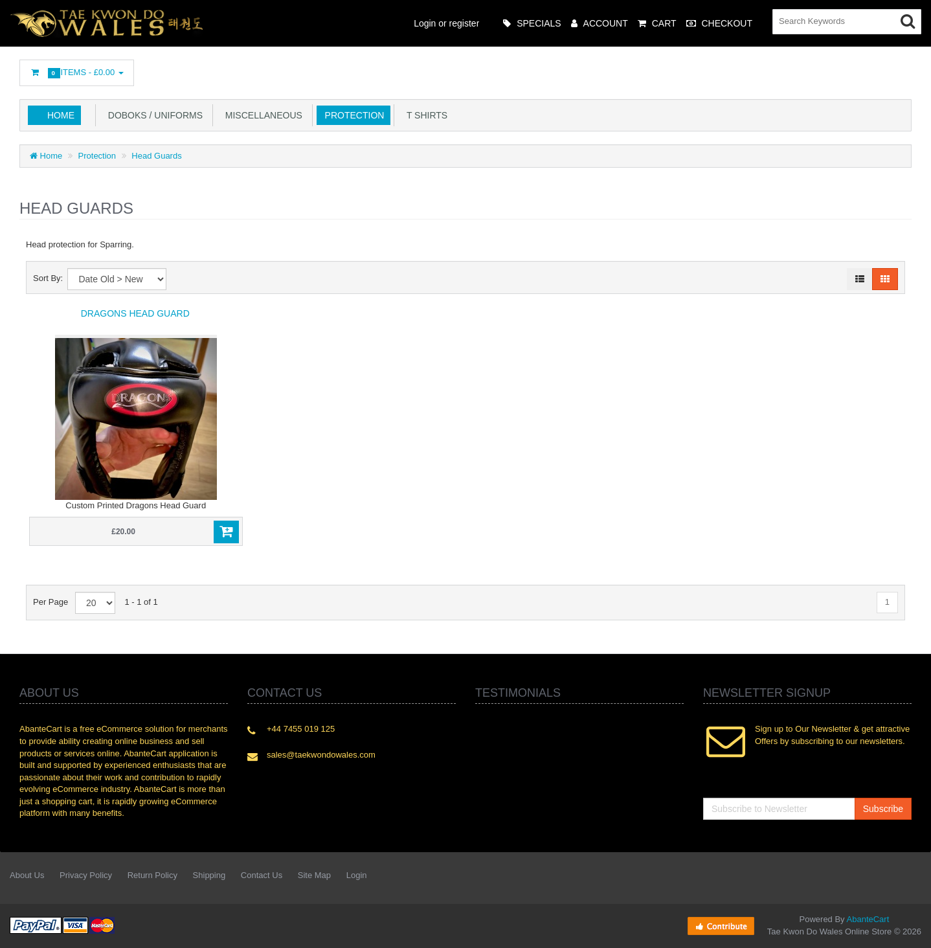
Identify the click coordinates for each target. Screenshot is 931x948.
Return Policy (152, 875)
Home (60, 115)
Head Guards (156, 156)
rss (815, 69)
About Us (27, 875)
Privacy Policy (86, 875)
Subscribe (883, 809)
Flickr (902, 69)
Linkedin (787, 69)
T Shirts (424, 115)
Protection (352, 115)
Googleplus (845, 69)
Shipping (209, 875)
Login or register (446, 23)
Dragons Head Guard (135, 313)
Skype (873, 69)
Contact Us (261, 875)
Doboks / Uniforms (153, 115)
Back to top (909, 928)
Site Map (314, 875)
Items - (77, 72)
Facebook (729, 69)
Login (356, 875)
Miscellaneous (261, 115)
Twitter (758, 69)
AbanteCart (868, 919)
